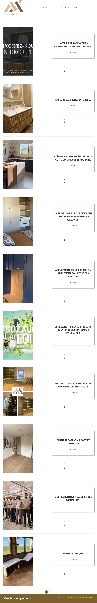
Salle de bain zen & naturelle (73, 99)
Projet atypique (73, 553)
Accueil (33, 7)
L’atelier (54, 7)
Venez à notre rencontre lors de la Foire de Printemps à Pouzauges (73, 330)
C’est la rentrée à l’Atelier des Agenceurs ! (73, 498)
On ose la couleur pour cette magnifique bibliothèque (73, 385)
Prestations (65, 7)
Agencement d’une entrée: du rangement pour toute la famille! (73, 273)
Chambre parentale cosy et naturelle (73, 442)
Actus (64, 68)
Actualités (44, 7)
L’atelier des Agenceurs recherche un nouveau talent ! (73, 45)
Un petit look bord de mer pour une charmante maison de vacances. (73, 216)
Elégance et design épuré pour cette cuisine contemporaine (73, 158)
